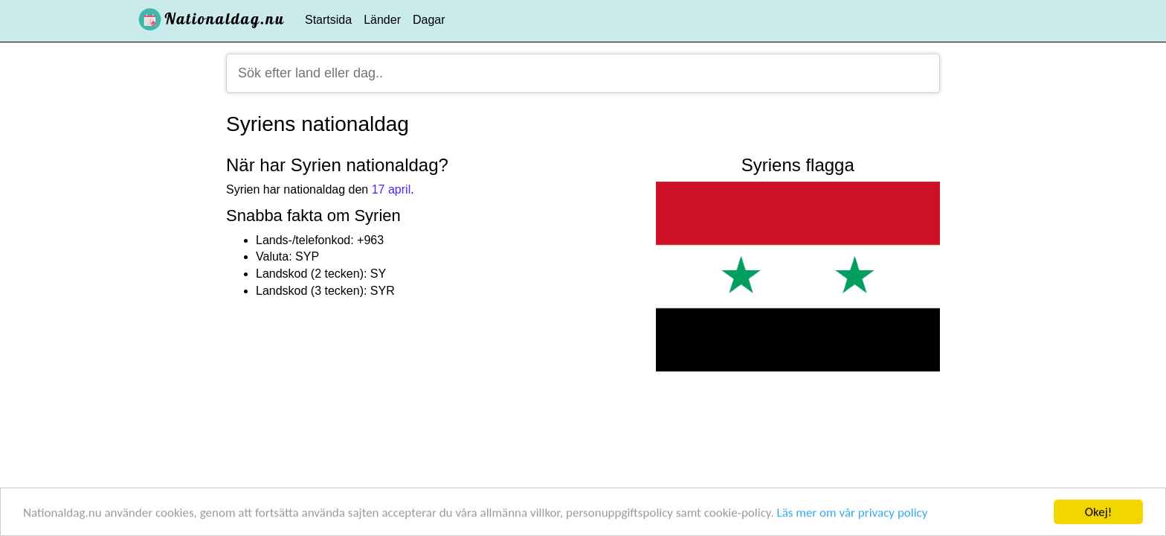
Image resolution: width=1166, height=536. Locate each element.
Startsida (328, 19)
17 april (391, 189)
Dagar (429, 19)
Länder (382, 19)
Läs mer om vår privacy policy (852, 513)
